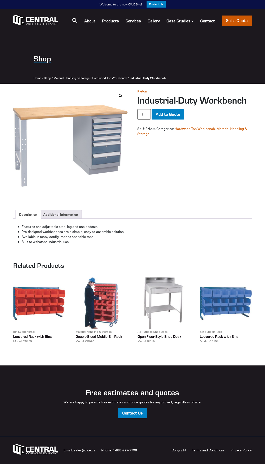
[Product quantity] (144, 114)
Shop (47, 78)
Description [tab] (28, 214)
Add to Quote (168, 114)
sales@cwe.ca (80, 450)
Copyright (178, 450)
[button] (75, 20)
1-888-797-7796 (119, 450)
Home (38, 78)
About (89, 20)
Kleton (142, 91)
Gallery (154, 20)
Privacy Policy (241, 450)
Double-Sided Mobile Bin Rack (98, 336)
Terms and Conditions (208, 450)
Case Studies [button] (180, 20)
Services (133, 20)
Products (110, 20)
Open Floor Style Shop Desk (159, 336)
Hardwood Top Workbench (109, 78)
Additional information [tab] (60, 214)
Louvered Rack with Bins (32, 336)
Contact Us (156, 4)
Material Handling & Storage (71, 78)
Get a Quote (237, 20)
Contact (207, 20)
